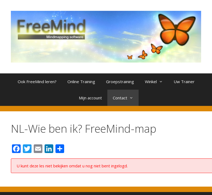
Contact (126, 98)
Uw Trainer (184, 81)
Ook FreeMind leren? (37, 81)
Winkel (156, 81)
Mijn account (90, 97)
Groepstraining (120, 81)
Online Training (81, 81)
